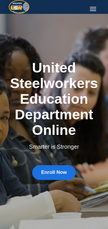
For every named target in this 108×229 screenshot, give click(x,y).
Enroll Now (54, 172)
